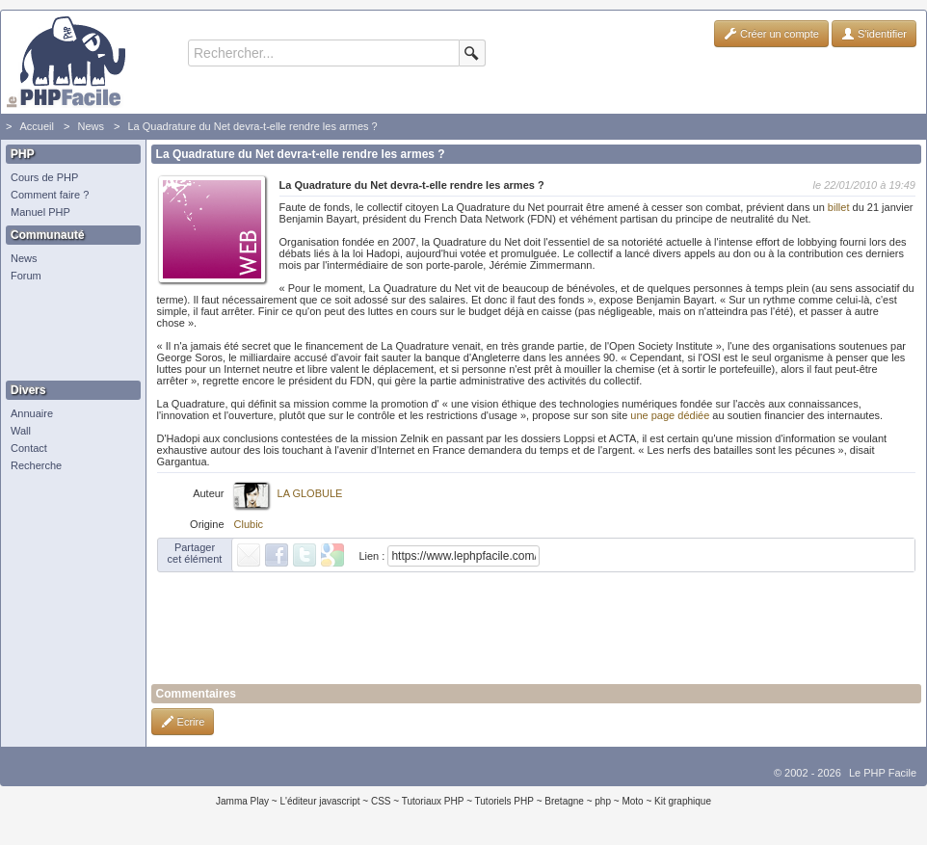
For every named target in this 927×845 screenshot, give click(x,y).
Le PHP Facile (882, 773)
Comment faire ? (50, 194)
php (603, 801)
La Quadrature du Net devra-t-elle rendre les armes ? (252, 126)
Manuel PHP (40, 212)
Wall (21, 430)
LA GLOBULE (310, 493)
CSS (381, 801)
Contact (29, 448)
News (90, 126)
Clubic (249, 524)
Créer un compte (771, 33)
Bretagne (564, 801)
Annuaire (32, 413)
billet (839, 207)
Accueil (36, 126)
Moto (632, 801)
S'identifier (874, 33)
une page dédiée (669, 415)
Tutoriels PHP (504, 801)
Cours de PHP (44, 177)
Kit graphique (682, 801)
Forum (26, 275)
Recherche (36, 465)
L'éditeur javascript (319, 801)
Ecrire (183, 721)
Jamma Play (242, 801)
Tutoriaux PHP (433, 801)
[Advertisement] (68, 332)
